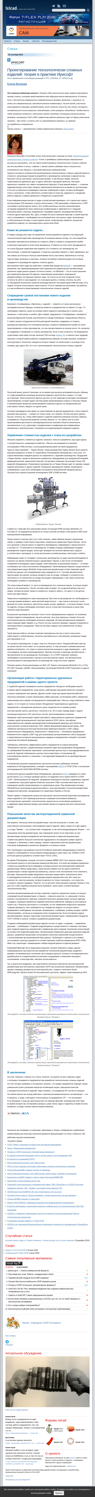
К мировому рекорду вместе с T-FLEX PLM (25, 1221)
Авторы (26, 41)
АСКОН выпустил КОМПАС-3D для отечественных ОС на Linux (34, 1192)
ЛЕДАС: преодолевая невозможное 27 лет (20, 1443)
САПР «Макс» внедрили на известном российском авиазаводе (34, 1145)
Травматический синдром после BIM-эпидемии (28, 1278)
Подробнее (9, 1476)
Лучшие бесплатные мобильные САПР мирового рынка (32, 1281)
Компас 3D (60, 335)
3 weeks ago (29, 1464)
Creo (66, 774)
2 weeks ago (34, 1433)
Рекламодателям (49, 41)
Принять (59, 1493)
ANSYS (61, 766)
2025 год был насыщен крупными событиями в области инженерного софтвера (41, 1166)
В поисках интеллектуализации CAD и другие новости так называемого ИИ (39, 1155)
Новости (7, 41)
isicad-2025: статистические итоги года (23, 1181)
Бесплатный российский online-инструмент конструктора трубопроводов (39, 1309)
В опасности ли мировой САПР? (21, 1159)
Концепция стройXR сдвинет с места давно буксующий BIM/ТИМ (35, 1177)
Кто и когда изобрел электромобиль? (24, 1305)
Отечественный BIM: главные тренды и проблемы (28, 1170)
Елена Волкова (17, 83)
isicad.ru (73, 1458)
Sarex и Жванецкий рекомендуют (21, 1148)
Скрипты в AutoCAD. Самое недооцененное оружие (30, 1295)
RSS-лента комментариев (16, 1410)
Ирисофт (69, 129)
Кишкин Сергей (10, 1416)
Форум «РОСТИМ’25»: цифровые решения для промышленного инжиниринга (40, 1203)
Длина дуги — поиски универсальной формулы (28, 1271)
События (35, 41)
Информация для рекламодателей (17, 1480)
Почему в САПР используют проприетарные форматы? (31, 1152)
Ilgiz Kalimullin (9, 1437)
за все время (22, 1267)
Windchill (66, 266)
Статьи (17, 41)
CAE (21, 777)
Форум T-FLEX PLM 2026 (16, 1250)
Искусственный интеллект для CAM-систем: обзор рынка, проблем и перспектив (41, 1174)
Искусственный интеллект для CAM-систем (25, 1163)
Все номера (10, 1336)
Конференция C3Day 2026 (16, 1253)
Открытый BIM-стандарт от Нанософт (23, 1199)
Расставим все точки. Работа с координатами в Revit (30, 1274)
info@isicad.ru (71, 1466)
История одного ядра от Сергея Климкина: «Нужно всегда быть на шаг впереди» (41, 1195)
